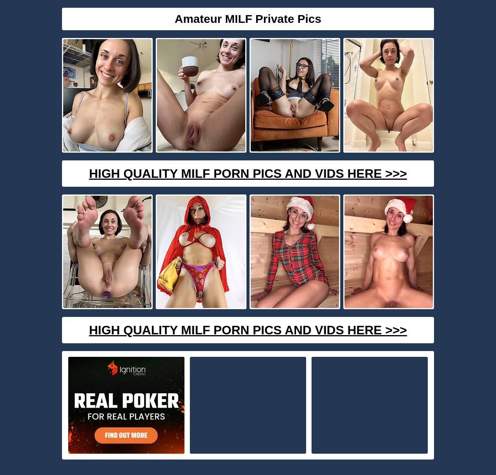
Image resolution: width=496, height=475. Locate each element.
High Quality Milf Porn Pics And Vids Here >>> (248, 174)
